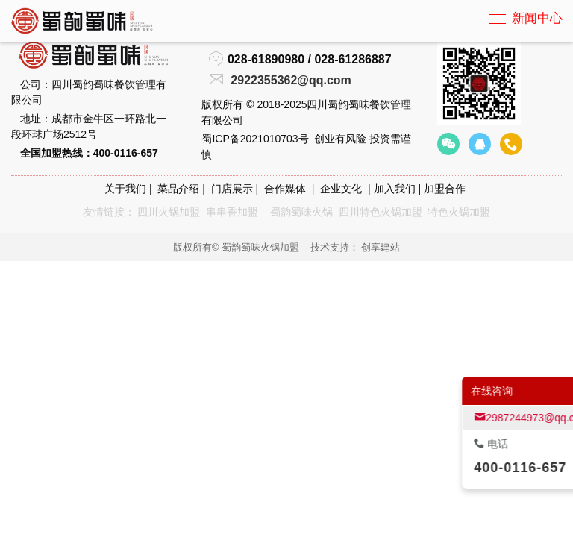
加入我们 (395, 189)
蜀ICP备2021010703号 (254, 139)
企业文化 (341, 189)
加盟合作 (445, 189)
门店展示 (232, 189)
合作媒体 (285, 189)
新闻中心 (537, 18)
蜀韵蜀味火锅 (301, 212)
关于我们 (125, 189)
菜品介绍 (178, 189)
